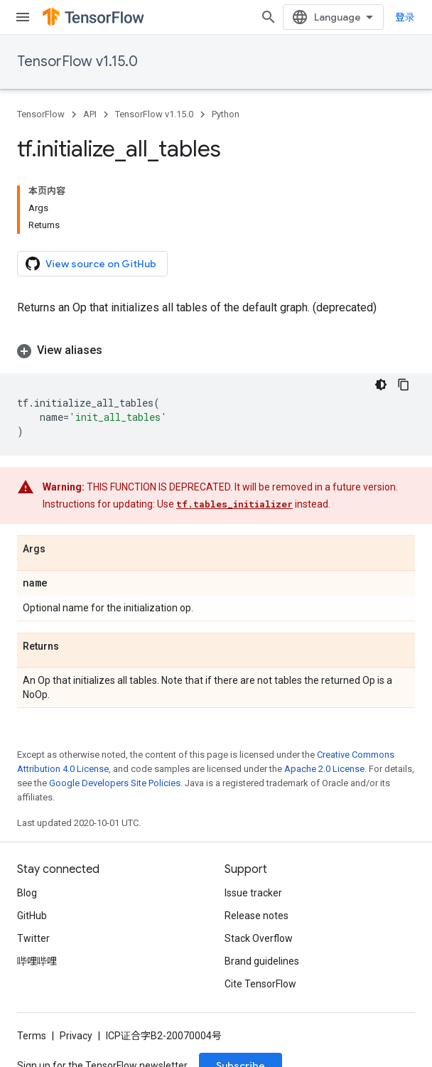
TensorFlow (41, 114)
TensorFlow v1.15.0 (77, 61)
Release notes (256, 915)
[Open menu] (23, 17)
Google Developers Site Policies (114, 783)
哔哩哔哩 (37, 961)
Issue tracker (253, 893)
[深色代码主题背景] (380, 384)
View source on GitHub (91, 264)
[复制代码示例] (403, 384)
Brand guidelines (262, 961)
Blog (27, 893)
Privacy (76, 1035)
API (90, 114)
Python (225, 114)
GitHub (32, 915)
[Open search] (268, 17)
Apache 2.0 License (324, 768)
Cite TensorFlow (260, 984)
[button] (216, 350)
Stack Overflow (259, 938)
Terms (31, 1035)
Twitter (33, 938)
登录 (405, 17)
